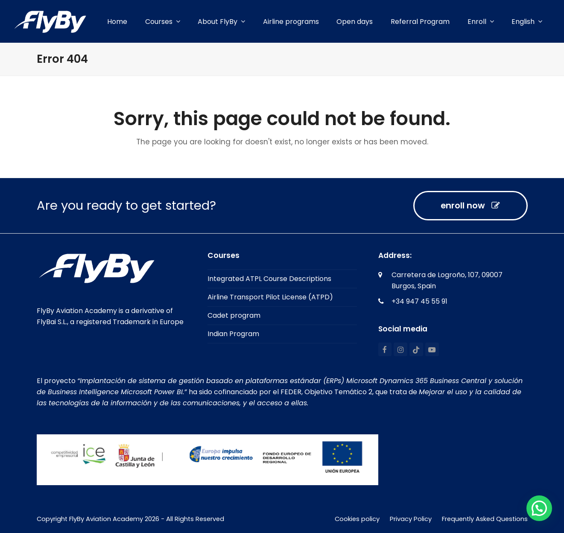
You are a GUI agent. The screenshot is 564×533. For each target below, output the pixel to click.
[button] (539, 508)
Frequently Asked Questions (485, 519)
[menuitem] (527, 21)
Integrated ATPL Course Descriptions (269, 279)
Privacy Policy (411, 519)
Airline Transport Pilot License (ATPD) (270, 297)
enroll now (470, 205)
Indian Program (233, 334)
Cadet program (233, 315)
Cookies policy (357, 519)
